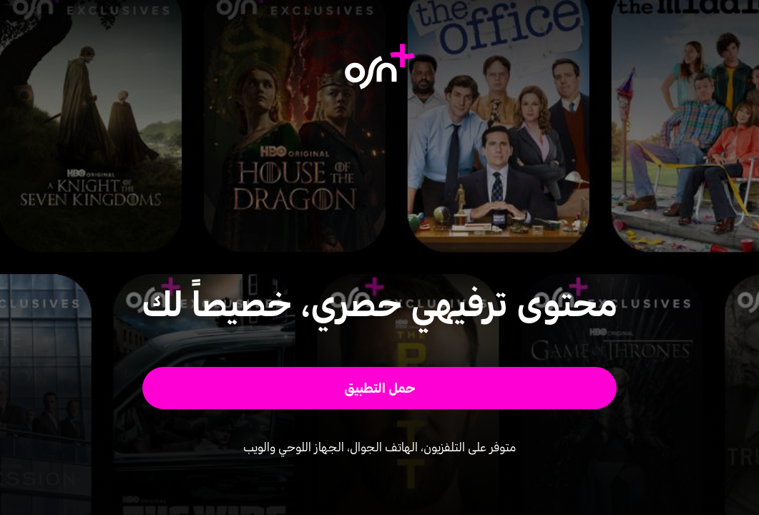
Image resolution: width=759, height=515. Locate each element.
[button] (379, 388)
